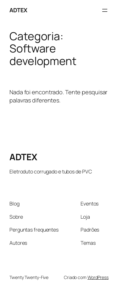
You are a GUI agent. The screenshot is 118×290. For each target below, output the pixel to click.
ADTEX (18, 10)
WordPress (98, 277)
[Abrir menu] (105, 10)
